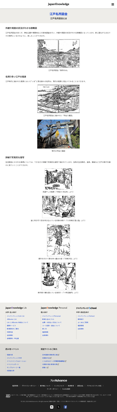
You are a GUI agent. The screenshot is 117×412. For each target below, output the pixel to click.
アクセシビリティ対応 (94, 386)
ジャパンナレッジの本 (14, 358)
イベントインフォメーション (16, 361)
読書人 (45, 367)
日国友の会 (46, 358)
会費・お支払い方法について (52, 322)
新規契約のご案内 (13, 329)
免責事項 (71, 386)
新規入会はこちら (48, 319)
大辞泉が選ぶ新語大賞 (50, 364)
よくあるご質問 (83, 322)
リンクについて (59, 386)
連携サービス (11, 325)
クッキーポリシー (53, 389)
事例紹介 (81, 319)
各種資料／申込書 (13, 338)
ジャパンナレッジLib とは (15, 316)
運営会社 (80, 386)
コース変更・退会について (51, 325)
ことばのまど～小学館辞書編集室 (54, 361)
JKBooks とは (11, 319)
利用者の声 (10, 371)
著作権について (45, 386)
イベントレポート (13, 364)
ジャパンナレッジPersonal (51, 316)
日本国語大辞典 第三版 (50, 355)
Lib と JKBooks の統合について (17, 322)
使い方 (44, 329)
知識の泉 (10, 355)
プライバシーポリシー (29, 386)
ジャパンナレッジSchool (86, 316)
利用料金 (10, 332)
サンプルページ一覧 (13, 367)
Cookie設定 (66, 389)
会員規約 (10, 335)
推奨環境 (45, 332)
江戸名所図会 (58, 14)
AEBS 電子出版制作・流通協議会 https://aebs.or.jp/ (81, 397)
